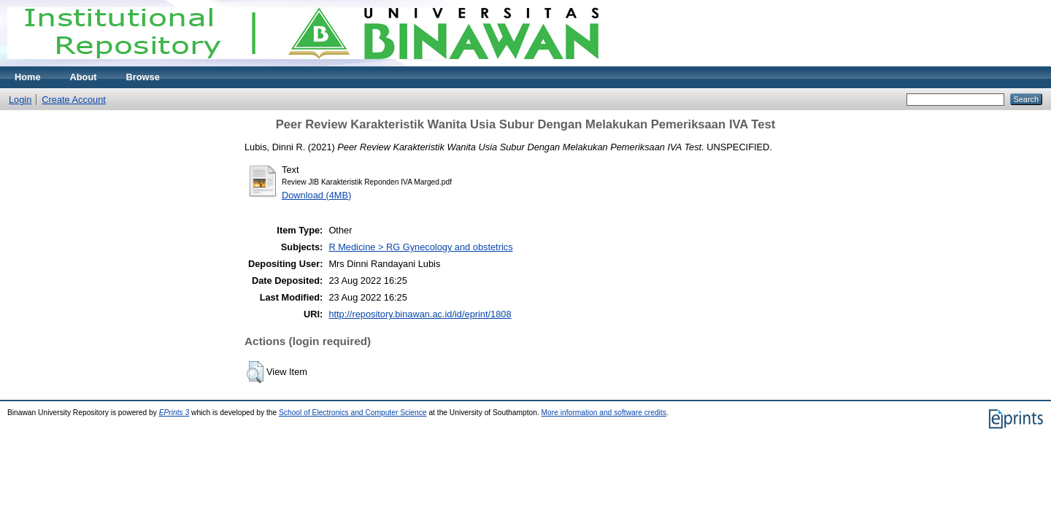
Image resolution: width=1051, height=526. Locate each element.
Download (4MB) (316, 195)
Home (28, 76)
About (83, 76)
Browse (143, 76)
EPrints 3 (174, 413)
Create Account (74, 99)
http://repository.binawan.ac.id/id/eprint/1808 (419, 314)
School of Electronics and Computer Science (353, 413)
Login (20, 99)
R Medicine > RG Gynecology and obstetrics (420, 246)
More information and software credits (604, 413)
